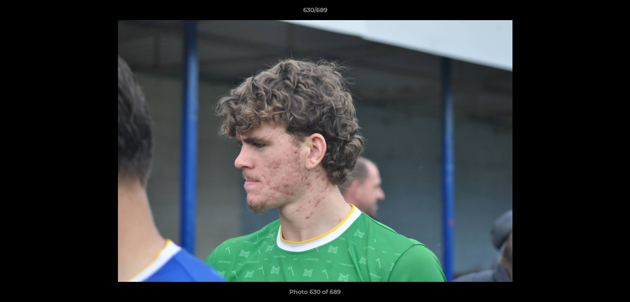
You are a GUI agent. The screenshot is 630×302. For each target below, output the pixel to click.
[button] (615, 12)
